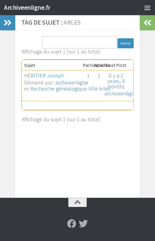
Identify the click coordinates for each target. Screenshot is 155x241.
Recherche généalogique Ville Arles (70, 88)
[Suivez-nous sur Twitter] (83, 223)
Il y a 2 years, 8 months (116, 81)
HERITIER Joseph (44, 75)
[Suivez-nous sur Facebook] (71, 223)
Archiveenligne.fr (27, 7)
